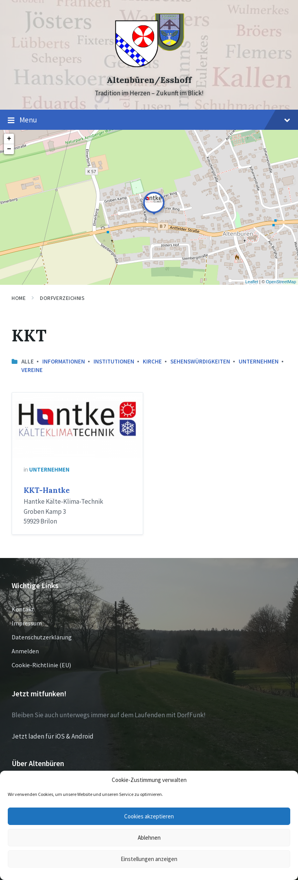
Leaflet (251, 281)
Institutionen (114, 361)
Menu (149, 120)
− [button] (9, 149)
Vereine (32, 370)
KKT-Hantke (47, 490)
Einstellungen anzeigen (149, 859)
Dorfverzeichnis (62, 297)
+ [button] (9, 138)
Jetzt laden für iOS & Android (53, 736)
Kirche (152, 361)
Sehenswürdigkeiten (200, 361)
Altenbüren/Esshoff (149, 80)
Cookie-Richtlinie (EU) (41, 665)
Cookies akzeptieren (149, 816)
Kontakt (23, 609)
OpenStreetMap (281, 281)
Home (19, 297)
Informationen (63, 361)
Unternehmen (259, 361)
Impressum (27, 623)
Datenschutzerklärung (42, 637)
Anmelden (25, 651)
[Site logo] (149, 66)
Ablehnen (149, 837)
